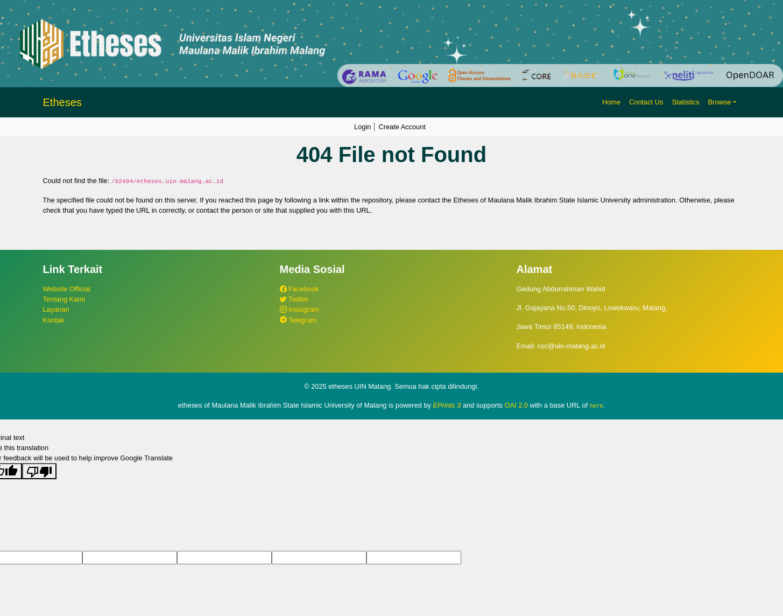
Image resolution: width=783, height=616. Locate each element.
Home (611, 102)
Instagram (299, 309)
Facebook (299, 289)
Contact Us (646, 102)
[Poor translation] (39, 471)
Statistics (685, 102)
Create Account (402, 127)
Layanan (56, 309)
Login (362, 127)
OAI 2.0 (516, 405)
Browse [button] (719, 102)
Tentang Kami (64, 299)
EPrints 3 (447, 405)
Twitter (294, 299)
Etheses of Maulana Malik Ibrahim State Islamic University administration (565, 200)
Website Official (66, 289)
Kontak (54, 320)
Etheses (62, 102)
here (596, 405)
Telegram (298, 320)
